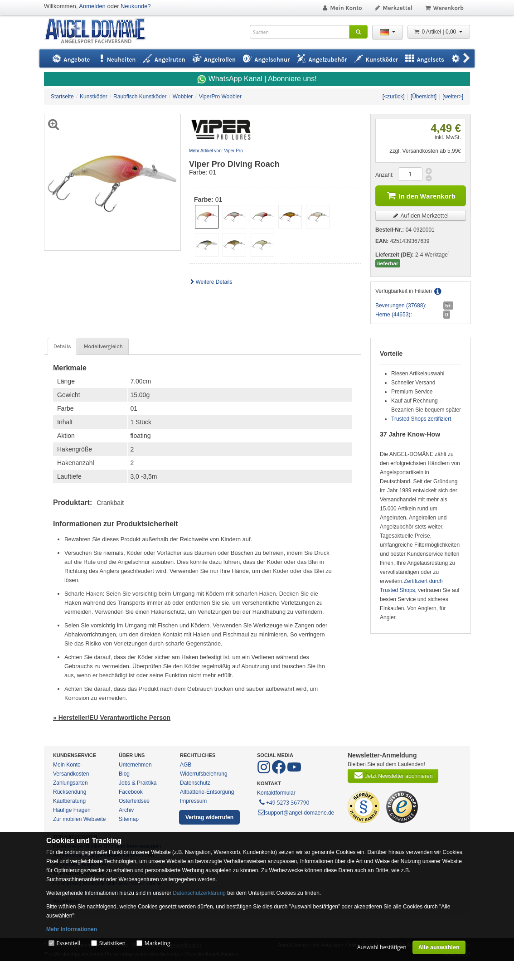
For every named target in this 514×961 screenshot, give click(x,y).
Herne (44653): (393, 314)
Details (62, 346)
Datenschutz (195, 783)
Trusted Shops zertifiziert (421, 419)
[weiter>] (452, 96)
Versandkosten (71, 774)
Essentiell (68, 943)
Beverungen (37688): (401, 305)
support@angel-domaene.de (295, 813)
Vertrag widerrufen (209, 817)
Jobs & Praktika (137, 783)
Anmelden (92, 6)
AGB (185, 765)
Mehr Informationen (71, 929)
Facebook (131, 792)
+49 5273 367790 (283, 801)
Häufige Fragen (72, 810)
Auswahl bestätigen (382, 947)
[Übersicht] (423, 96)
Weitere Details (211, 282)
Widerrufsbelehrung (204, 774)
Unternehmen (135, 765)
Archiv (126, 810)
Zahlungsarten (70, 783)
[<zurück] (394, 96)
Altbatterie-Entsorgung (207, 792)
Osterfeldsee (134, 801)
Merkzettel (393, 8)
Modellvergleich (102, 346)
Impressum (193, 801)
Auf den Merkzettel (421, 215)
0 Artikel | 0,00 (438, 32)
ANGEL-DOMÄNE (99, 31)
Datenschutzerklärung (199, 893)
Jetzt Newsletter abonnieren (393, 775)
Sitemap (129, 819)
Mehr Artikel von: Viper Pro (216, 150)
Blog (124, 774)
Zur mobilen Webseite (79, 819)
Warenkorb (444, 8)
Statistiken (112, 943)
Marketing (157, 943)
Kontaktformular (276, 793)
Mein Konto (341, 8)
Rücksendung (69, 792)
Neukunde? (136, 6)
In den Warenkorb (421, 195)
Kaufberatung (69, 801)
